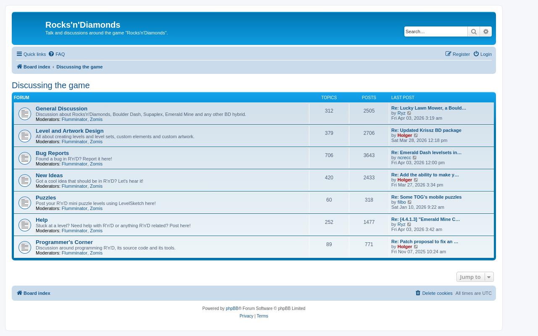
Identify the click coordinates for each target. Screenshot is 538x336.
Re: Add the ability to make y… (425, 174)
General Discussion (61, 108)
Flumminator (74, 119)
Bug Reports (52, 153)
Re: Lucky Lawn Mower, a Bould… (428, 107)
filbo (402, 202)
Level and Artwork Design (69, 131)
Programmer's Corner (64, 242)
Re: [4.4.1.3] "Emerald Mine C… (425, 219)
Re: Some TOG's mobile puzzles (426, 197)
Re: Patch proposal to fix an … (425, 241)
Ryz (402, 113)
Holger (405, 135)
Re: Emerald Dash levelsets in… (426, 152)
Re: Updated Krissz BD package (426, 130)
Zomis (96, 119)
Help (42, 220)
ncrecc (404, 157)
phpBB (232, 308)
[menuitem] (56, 54)
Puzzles (46, 197)
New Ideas (49, 175)
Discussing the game (51, 85)
